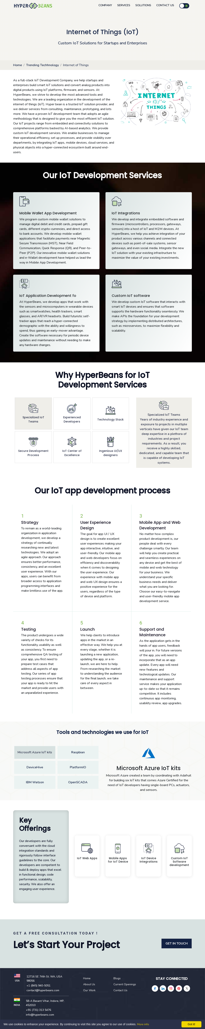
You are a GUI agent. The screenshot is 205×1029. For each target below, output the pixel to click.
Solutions (143, 5)
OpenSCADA (78, 782)
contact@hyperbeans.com (43, 990)
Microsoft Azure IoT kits (35, 752)
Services (123, 5)
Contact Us (165, 5)
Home (17, 65)
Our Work (89, 990)
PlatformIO (78, 767)
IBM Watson (35, 782)
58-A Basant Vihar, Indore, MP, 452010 (45, 1003)
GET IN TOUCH (177, 943)
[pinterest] (179, 988)
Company (105, 5)
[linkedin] (163, 988)
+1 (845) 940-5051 (38, 985)
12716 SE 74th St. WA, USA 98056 (44, 979)
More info (143, 1024)
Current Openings (124, 984)
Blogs (117, 978)
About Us (89, 984)
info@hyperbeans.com (40, 1015)
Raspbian (78, 752)
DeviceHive (35, 767)
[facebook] (155, 988)
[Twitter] (187, 988)
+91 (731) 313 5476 (38, 1010)
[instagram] (171, 988)
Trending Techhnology (42, 65)
